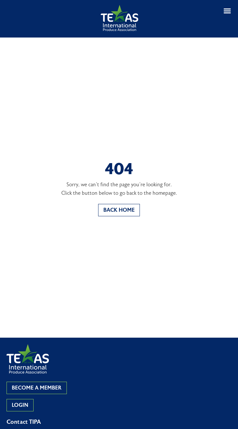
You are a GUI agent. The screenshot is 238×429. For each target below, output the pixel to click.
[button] (227, 11)
